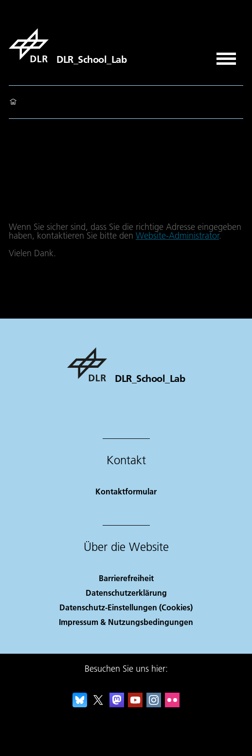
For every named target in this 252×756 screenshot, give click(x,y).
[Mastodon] (116, 704)
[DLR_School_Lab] (67, 45)
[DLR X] (98, 704)
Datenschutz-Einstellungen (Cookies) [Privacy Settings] (126, 607)
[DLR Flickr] (172, 704)
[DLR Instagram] (153, 704)
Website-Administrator (177, 235)
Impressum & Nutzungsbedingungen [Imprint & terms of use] (126, 622)
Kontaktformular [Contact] (126, 491)
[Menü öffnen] (226, 55)
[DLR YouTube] (135, 704)
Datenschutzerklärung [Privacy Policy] (126, 592)
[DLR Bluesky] (79, 704)
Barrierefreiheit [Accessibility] (126, 578)
